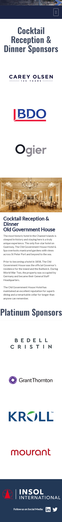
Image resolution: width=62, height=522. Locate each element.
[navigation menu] (56, 12)
